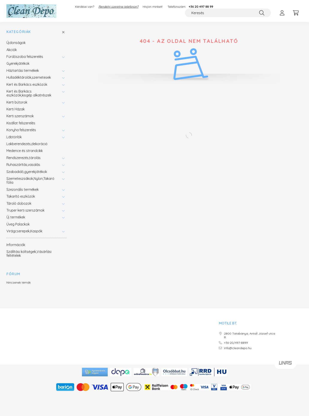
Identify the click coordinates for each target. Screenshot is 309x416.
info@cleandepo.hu (237, 348)
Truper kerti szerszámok (25, 210)
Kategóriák (18, 32)
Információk (15, 245)
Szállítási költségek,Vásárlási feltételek (29, 253)
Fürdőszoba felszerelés (24, 56)
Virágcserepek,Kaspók (24, 231)
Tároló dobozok (18, 203)
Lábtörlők (14, 137)
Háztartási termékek (22, 70)
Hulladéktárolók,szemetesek (28, 77)
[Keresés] (228, 13)
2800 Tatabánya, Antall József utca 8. (249, 335)
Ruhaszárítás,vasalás (23, 164)
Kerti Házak (15, 109)
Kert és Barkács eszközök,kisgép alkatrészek (28, 93)
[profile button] (282, 13)
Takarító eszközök (20, 196)
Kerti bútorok (16, 102)
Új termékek (15, 217)
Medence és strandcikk (24, 151)
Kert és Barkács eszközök (26, 84)
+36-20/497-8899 (236, 343)
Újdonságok (16, 43)
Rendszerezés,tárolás (23, 158)
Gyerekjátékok (17, 63)
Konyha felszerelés (21, 130)
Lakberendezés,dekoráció (26, 144)
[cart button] (295, 13)
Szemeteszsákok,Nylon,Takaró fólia (30, 180)
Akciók (11, 50)
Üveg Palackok (18, 224)
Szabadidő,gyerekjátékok (26, 172)
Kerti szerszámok (20, 116)
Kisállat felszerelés (20, 123)
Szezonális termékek (22, 189)
